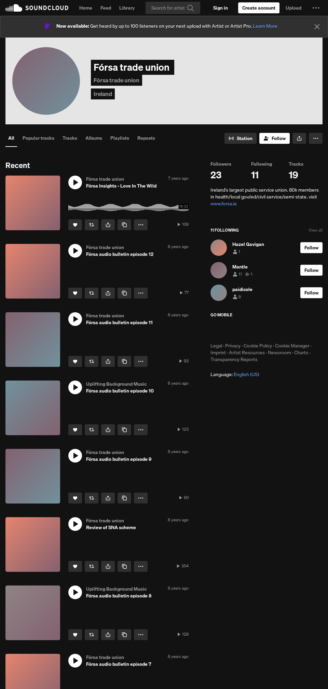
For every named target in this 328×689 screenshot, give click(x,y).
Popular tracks (38, 138)
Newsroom (279, 352)
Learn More (265, 26)
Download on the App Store (230, 330)
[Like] (75, 224)
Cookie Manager (292, 345)
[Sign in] (220, 7)
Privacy (233, 345)
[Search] (173, 8)
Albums (93, 138)
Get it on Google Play (277, 330)
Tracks (70, 138)
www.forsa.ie (223, 203)
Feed (105, 8)
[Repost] (91, 224)
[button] (316, 8)
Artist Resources (247, 352)
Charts (301, 352)
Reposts (146, 138)
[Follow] (274, 138)
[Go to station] (240, 138)
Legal (216, 345)
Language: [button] (234, 374)
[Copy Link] (124, 224)
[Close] (317, 26)
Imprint (218, 352)
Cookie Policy (258, 345)
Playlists (119, 138)
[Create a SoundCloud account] (258, 7)
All (11, 138)
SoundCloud (36, 8)
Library (127, 8)
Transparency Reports (234, 359)
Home (85, 8)
